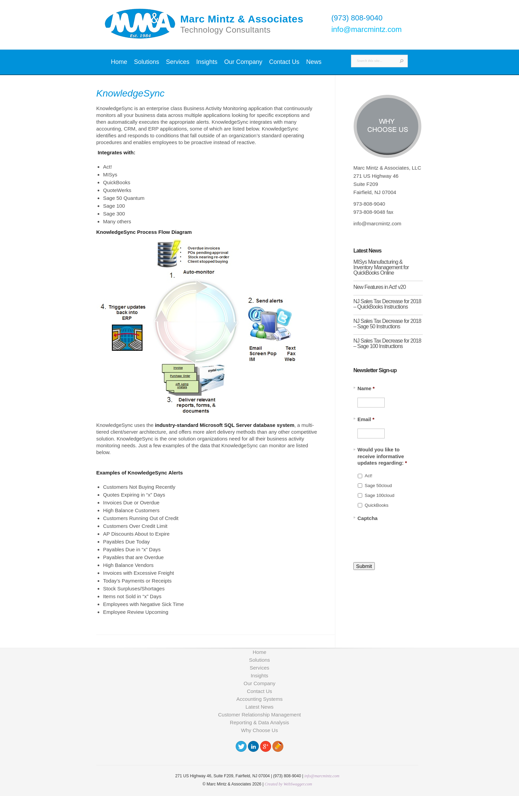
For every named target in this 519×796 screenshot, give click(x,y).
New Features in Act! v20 (379, 287)
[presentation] (409, 538)
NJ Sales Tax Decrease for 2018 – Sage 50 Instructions (387, 323)
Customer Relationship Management (259, 714)
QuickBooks (376, 505)
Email (365, 419)
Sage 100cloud (379, 495)
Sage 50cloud (378, 485)
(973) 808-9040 (356, 18)
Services (177, 61)
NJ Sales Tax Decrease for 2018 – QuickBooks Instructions (387, 304)
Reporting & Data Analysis (259, 722)
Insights (206, 61)
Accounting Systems (259, 699)
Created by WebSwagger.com (288, 784)
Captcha (367, 518)
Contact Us (284, 61)
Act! (368, 475)
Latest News (260, 707)
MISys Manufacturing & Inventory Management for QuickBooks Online (381, 267)
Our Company (243, 61)
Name (366, 388)
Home (119, 61)
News (313, 61)
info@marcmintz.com (366, 29)
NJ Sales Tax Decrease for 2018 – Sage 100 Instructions (387, 343)
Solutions (146, 61)
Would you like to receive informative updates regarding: (382, 456)
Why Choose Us (259, 730)
